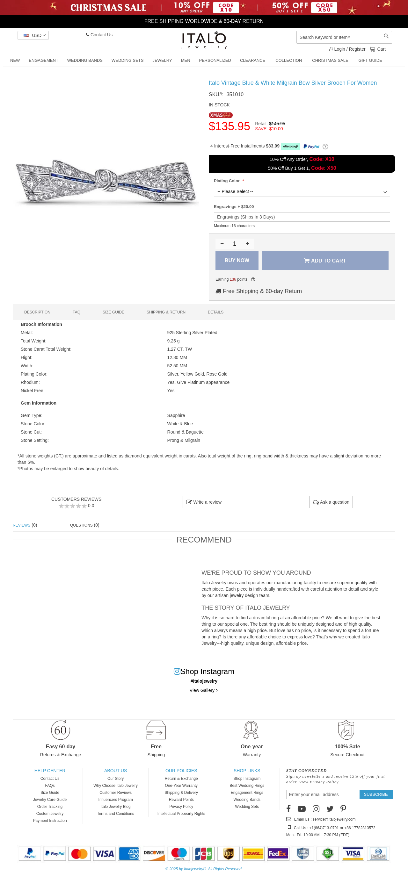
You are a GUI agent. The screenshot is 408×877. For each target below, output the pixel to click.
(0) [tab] (25, 525)
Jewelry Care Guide (50, 799)
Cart (381, 49)
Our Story (115, 778)
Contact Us (99, 34)
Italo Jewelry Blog (116, 806)
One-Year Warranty (181, 785)
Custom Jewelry (49, 813)
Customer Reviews (115, 792)
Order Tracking (49, 806)
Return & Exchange (181, 778)
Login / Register (347, 49)
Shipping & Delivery (181, 792)
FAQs (50, 785)
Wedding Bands (247, 799)
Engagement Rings (247, 792)
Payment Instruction (50, 820)
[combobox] (344, 37)
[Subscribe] (376, 794)
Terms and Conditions (115, 813)
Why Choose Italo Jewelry (115, 785)
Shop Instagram (246, 778)
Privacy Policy (181, 806)
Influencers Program (115, 799)
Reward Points (181, 799)
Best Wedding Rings (247, 785)
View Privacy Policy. (319, 782)
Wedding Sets (247, 806)
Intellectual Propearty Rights (181, 813)
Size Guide (49, 792)
